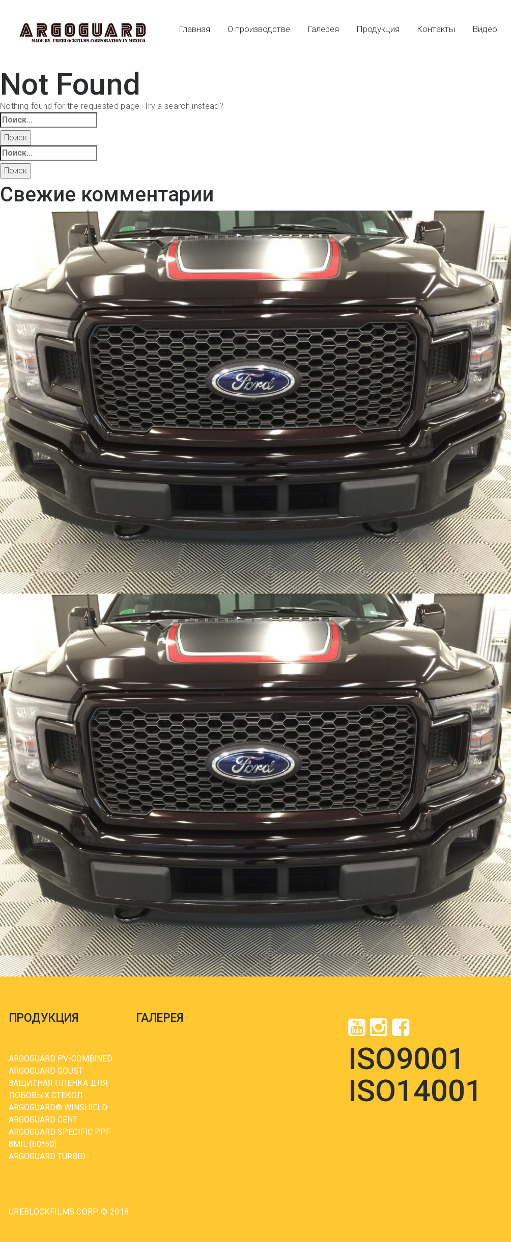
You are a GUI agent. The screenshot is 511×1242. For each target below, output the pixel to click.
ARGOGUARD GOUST (46, 1071)
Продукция (378, 29)
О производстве (259, 29)
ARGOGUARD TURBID (47, 1156)
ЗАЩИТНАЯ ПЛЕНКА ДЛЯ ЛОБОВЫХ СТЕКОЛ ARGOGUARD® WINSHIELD (58, 1095)
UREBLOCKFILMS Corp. (54, 1212)
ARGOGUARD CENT (43, 1120)
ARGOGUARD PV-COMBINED (60, 1058)
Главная (194, 29)
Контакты (436, 29)
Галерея (323, 29)
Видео (484, 29)
